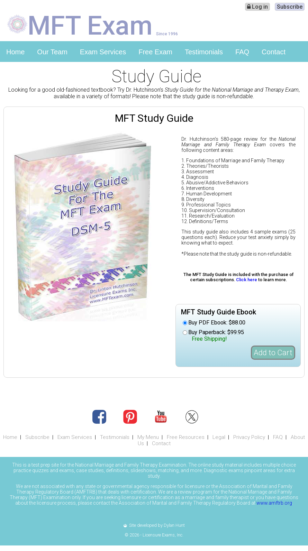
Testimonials (204, 52)
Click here (246, 279)
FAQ (242, 52)
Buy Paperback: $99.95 (216, 335)
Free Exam (155, 52)
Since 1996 (167, 33)
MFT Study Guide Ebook (218, 312)
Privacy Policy (249, 437)
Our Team (52, 52)
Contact (274, 52)
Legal (218, 437)
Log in (257, 6)
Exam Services (103, 52)
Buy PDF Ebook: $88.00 (216, 322)
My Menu (148, 437)
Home (15, 52)
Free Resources (186, 437)
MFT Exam (90, 25)
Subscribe (289, 6)
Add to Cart (273, 352)
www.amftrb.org (274, 503)
